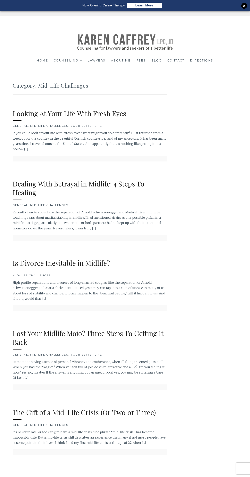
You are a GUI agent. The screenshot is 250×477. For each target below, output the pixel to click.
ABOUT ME (121, 60)
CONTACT (176, 60)
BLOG (156, 60)
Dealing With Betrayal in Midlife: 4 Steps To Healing (78, 188)
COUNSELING (66, 60)
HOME (42, 60)
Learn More (144, 5)
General (20, 125)
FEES (141, 60)
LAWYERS (96, 60)
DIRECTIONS (201, 60)
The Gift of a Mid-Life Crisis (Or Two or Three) (84, 412)
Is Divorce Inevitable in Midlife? (61, 262)
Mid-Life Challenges (49, 125)
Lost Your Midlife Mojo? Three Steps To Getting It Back (88, 338)
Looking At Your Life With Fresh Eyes (69, 113)
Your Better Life (86, 125)
